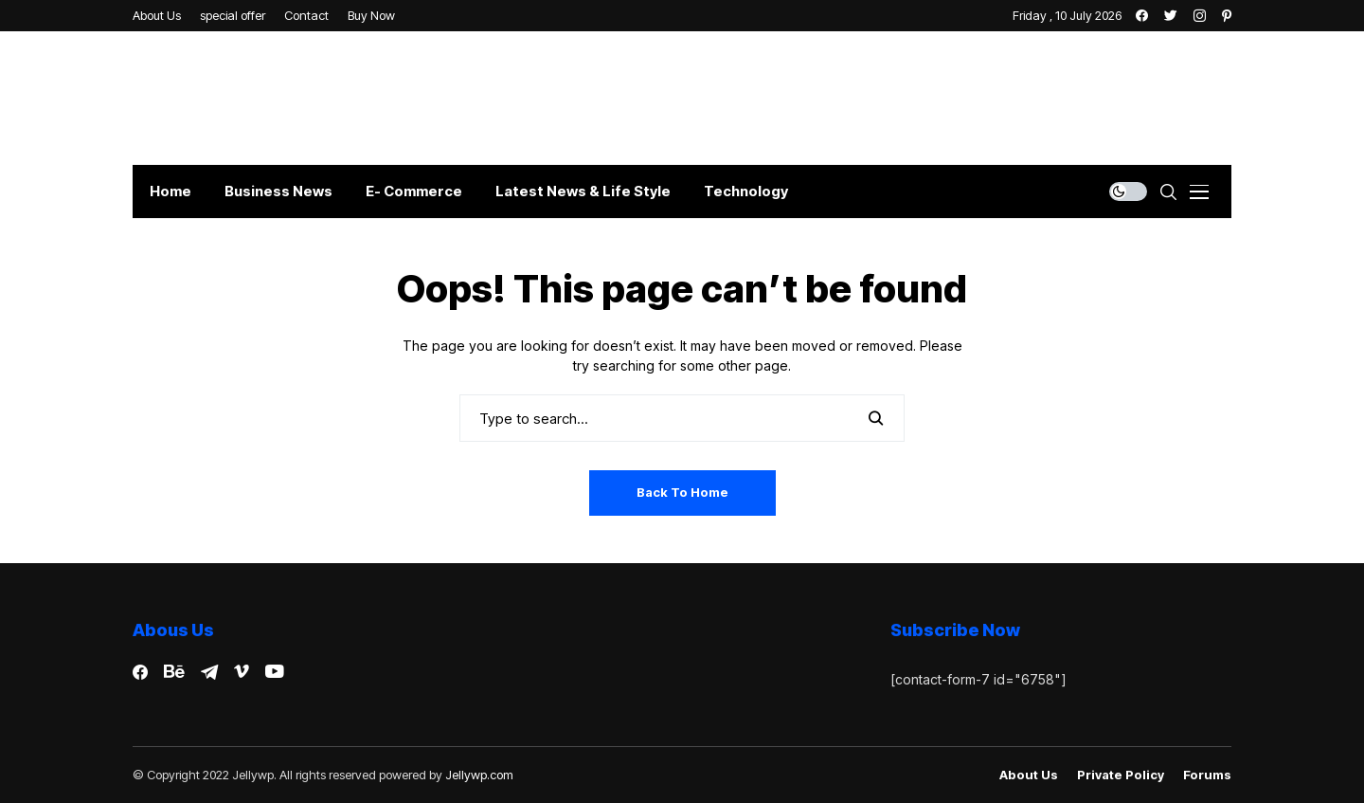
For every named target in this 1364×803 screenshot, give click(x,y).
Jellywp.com (479, 774)
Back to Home (682, 492)
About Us (1028, 775)
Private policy (1120, 775)
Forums (1207, 775)
